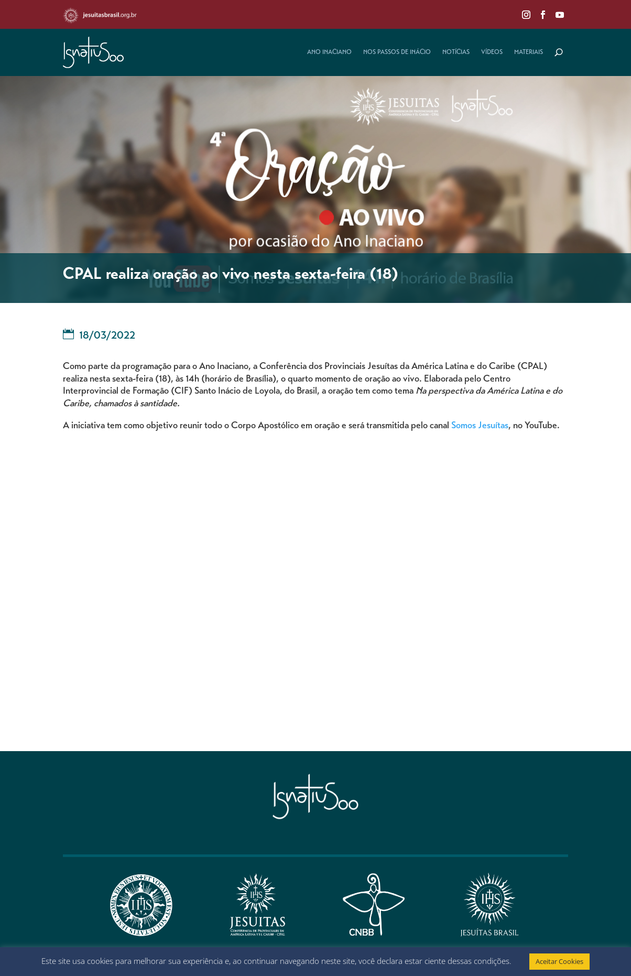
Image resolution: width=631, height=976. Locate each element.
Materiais (528, 52)
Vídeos (492, 52)
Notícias (456, 52)
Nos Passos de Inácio (397, 52)
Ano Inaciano (329, 52)
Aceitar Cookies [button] (559, 961)
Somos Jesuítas (479, 426)
